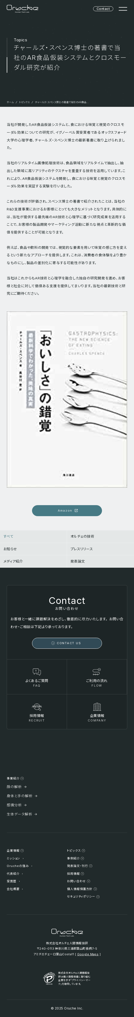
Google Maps (88, 954)
